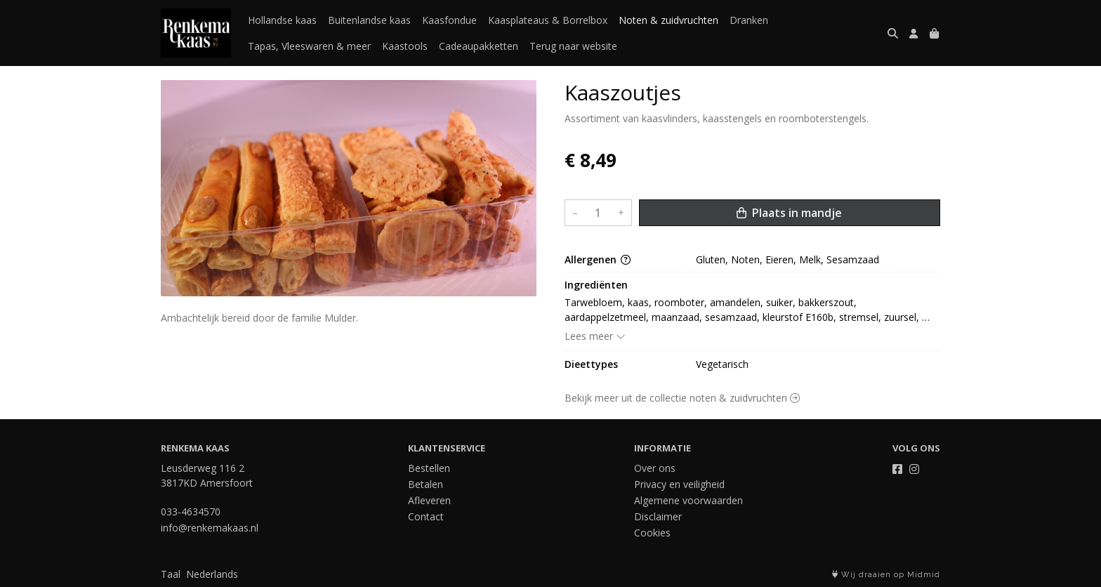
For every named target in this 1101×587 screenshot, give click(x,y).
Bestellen (429, 468)
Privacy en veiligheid (679, 484)
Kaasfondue (449, 20)
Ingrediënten (596, 284)
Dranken (749, 20)
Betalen (425, 484)
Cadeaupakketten (478, 46)
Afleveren (429, 500)
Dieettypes (591, 364)
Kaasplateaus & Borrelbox (547, 20)
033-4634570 (190, 511)
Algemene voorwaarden (688, 500)
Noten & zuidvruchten (668, 20)
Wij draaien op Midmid (886, 574)
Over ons (654, 468)
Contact (426, 516)
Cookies (652, 532)
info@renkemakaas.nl (209, 527)
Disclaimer (658, 516)
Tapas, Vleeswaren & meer (309, 46)
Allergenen (598, 259)
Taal (170, 574)
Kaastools (405, 46)
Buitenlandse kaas (369, 20)
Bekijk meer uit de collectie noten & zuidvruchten (682, 397)
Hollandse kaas (282, 20)
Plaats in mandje (789, 212)
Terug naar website (573, 46)
